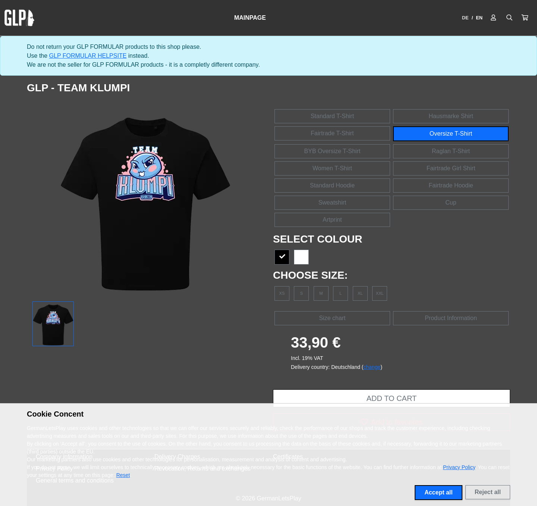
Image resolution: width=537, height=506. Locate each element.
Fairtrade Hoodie (450, 185)
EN (479, 17)
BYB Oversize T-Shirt (332, 151)
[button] (525, 18)
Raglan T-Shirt (451, 151)
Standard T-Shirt (332, 116)
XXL (380, 293)
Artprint (332, 219)
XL (360, 293)
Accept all (438, 492)
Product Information (451, 318)
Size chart (332, 318)
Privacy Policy (459, 467)
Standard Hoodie (332, 185)
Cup (450, 202)
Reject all (488, 492)
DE (465, 17)
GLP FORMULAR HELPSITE (88, 56)
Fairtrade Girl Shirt (451, 168)
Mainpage (250, 18)
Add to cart (392, 398)
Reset (123, 475)
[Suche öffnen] (509, 18)
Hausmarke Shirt (450, 116)
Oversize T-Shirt (451, 133)
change (372, 367)
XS (282, 293)
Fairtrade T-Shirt (332, 133)
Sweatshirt (332, 202)
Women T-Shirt (332, 168)
